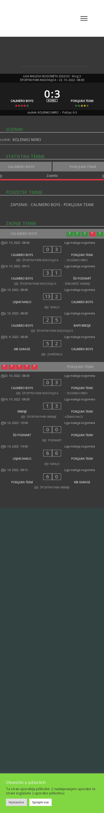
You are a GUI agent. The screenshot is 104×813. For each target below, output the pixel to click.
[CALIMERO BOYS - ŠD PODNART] (52, 276)
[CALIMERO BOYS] (22, 96)
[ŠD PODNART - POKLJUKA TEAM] (52, 432)
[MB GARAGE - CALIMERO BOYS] (52, 346)
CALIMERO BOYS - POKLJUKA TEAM (62, 204)
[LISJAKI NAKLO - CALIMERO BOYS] (52, 299)
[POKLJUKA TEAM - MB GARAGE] (52, 479)
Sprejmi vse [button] (40, 802)
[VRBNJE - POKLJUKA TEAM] (52, 409)
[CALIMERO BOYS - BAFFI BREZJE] (52, 323)
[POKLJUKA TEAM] (82, 96)
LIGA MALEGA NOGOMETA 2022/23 (46, 76)
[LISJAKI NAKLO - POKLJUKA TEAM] (52, 456)
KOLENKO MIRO (26, 139)
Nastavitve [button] (16, 802)
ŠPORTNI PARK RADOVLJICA (38, 80)
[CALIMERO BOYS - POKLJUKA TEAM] (52, 252)
